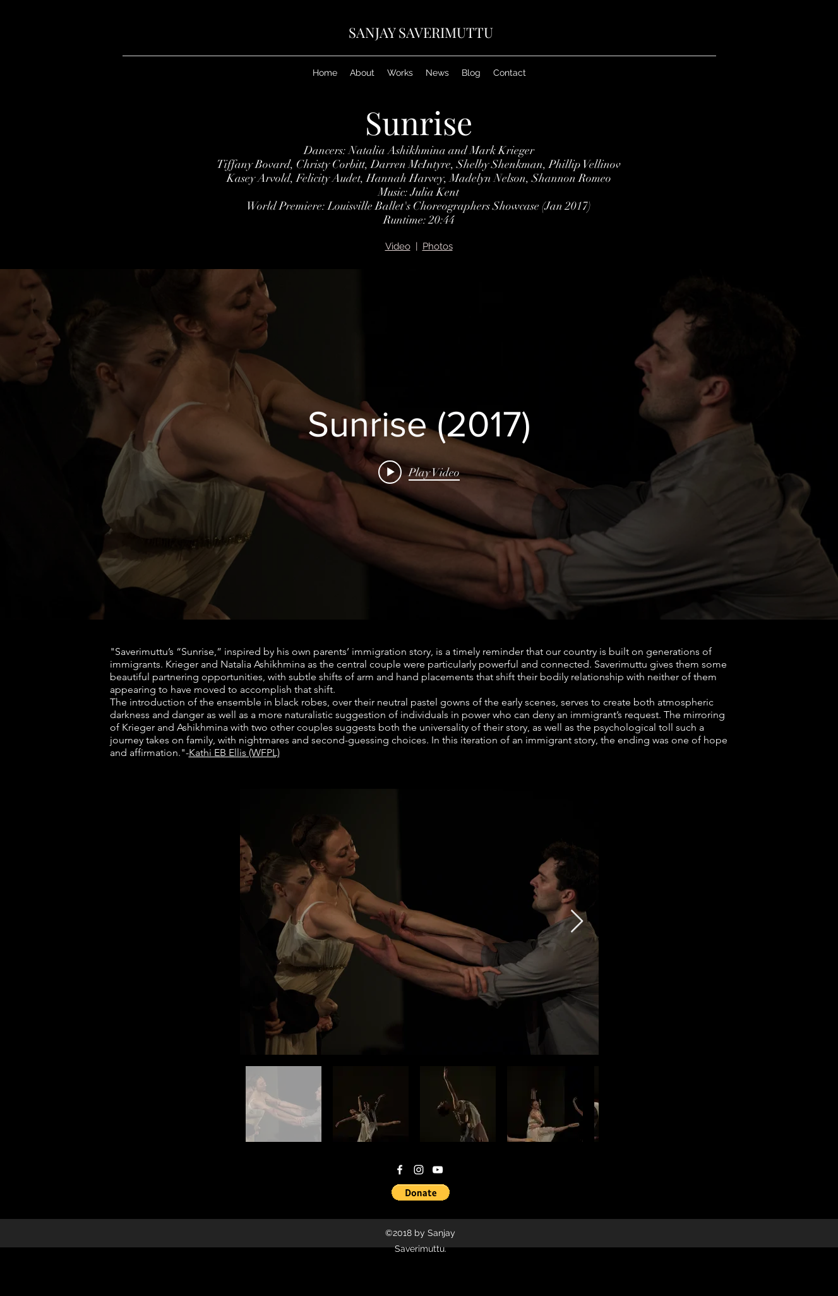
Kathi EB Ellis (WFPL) (234, 753)
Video (397, 246)
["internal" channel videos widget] (419, 444)
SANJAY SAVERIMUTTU (421, 32)
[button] (421, 1192)
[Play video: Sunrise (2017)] (419, 471)
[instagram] (418, 1169)
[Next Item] (577, 921)
